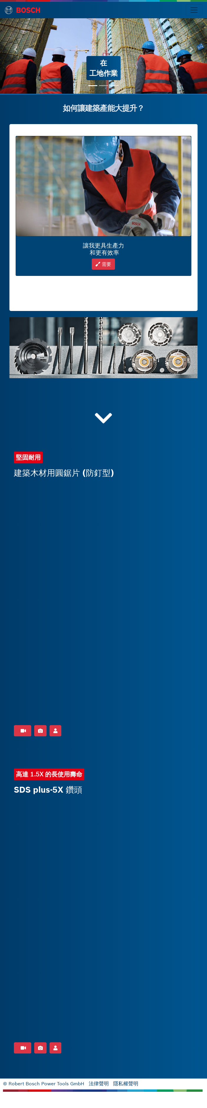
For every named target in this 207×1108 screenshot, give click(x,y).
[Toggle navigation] (194, 10)
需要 (103, 264)
